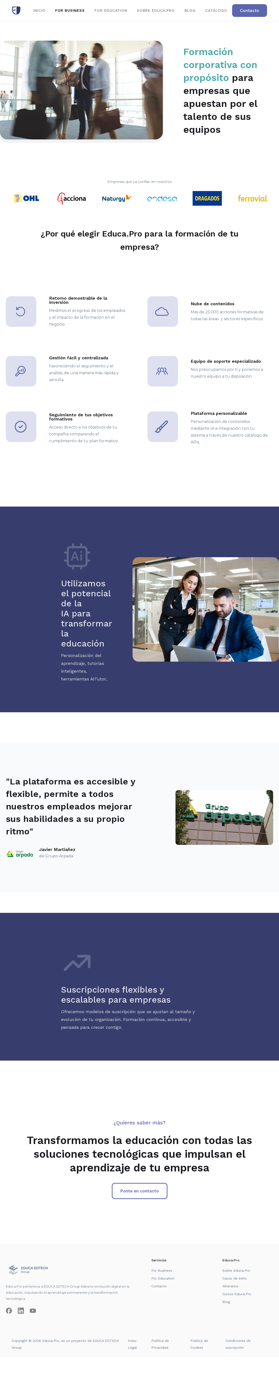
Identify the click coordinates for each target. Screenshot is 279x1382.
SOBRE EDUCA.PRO (156, 10)
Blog (226, 1302)
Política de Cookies (199, 1344)
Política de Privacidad (160, 1344)
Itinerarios (230, 1286)
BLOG (190, 10)
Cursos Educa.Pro (236, 1294)
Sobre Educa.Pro (236, 1270)
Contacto (159, 1286)
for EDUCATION (110, 10)
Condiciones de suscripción (238, 1344)
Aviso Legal (132, 1344)
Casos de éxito (234, 1278)
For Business (161, 1270)
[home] (16, 10)
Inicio (39, 10)
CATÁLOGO (216, 10)
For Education (163, 1278)
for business (70, 10)
